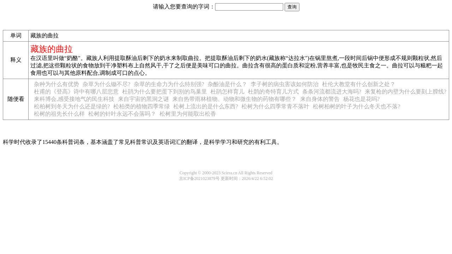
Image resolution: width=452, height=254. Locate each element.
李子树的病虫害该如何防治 (285, 84)
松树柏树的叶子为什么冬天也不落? (356, 106)
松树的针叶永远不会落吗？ (122, 114)
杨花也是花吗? (361, 99)
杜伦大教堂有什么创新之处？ (359, 84)
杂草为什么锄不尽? (106, 84)
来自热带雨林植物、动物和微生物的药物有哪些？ (234, 99)
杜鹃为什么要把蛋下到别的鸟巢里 (164, 92)
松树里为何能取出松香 (188, 114)
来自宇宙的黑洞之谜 (143, 99)
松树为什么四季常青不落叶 (275, 106)
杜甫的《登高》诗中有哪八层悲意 (76, 92)
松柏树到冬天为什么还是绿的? (72, 106)
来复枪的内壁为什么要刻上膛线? (405, 92)
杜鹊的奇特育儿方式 (273, 92)
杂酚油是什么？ (227, 84)
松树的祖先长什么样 (59, 114)
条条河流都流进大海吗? (331, 92)
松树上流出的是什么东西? (205, 106)
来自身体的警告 (320, 99)
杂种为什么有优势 (56, 84)
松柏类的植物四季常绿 (141, 106)
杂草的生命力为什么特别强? (169, 84)
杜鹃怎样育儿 (227, 92)
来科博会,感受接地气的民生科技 (74, 99)
